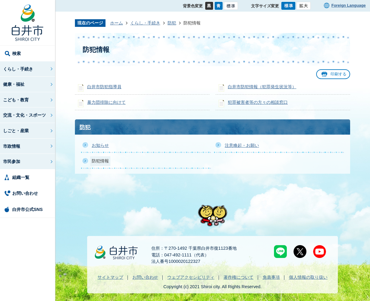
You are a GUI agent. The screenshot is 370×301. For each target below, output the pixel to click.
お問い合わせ (25, 193)
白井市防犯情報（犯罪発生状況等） (262, 86)
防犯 (172, 22)
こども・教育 (16, 99)
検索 (16, 53)
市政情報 (11, 146)
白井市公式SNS (27, 209)
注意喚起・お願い (242, 145)
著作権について (238, 277)
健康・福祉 (13, 84)
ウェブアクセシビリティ (190, 277)
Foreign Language (348, 5)
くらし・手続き (18, 69)
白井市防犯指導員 (104, 86)
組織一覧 (20, 177)
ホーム (116, 22)
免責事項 (271, 277)
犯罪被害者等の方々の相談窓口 (258, 102)
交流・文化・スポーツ (24, 115)
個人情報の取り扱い (308, 277)
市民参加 (11, 161)
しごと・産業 (16, 130)
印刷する (338, 74)
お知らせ (100, 145)
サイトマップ (110, 277)
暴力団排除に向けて (106, 102)
